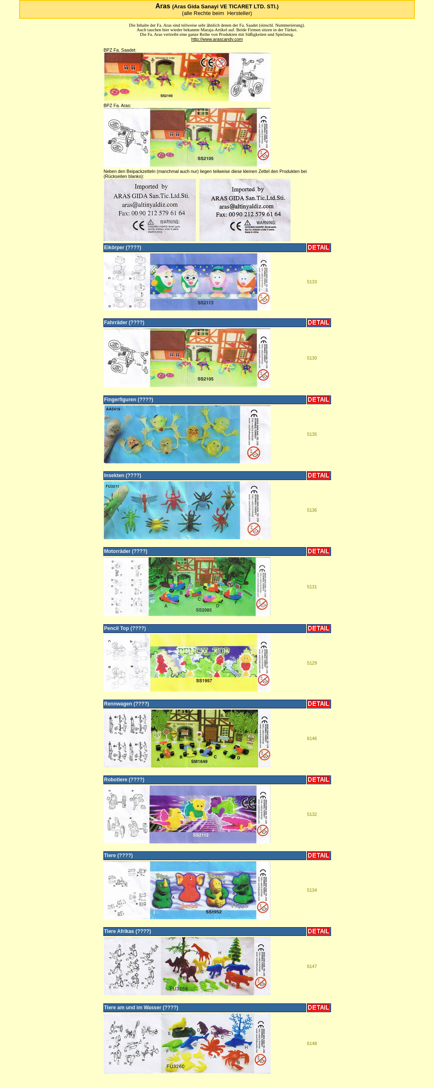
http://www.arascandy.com (217, 39)
